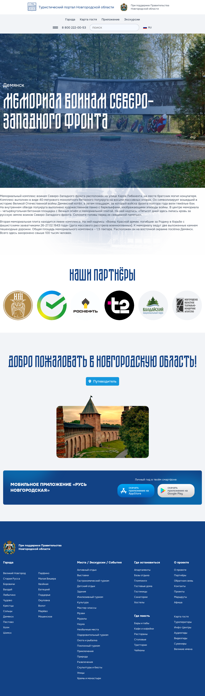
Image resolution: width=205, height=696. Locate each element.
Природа (82, 656)
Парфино (43, 573)
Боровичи (9, 584)
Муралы (82, 618)
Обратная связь (183, 580)
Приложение (111, 19)
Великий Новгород (14, 573)
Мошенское (45, 616)
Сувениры (180, 643)
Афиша (178, 602)
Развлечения (85, 662)
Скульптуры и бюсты (89, 667)
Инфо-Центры (182, 627)
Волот (42, 605)
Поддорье (44, 595)
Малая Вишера (47, 578)
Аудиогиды (180, 633)
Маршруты (180, 597)
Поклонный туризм (88, 645)
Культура (83, 602)
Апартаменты (142, 570)
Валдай (7, 589)
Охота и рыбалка (87, 640)
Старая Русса (11, 578)
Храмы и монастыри (89, 678)
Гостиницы (140, 591)
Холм (6, 627)
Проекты (179, 591)
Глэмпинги (140, 580)
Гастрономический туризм (93, 580)
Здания (81, 591)
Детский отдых (86, 586)
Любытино (9, 595)
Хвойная (43, 584)
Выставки (83, 575)
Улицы (80, 673)
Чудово (7, 600)
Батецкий (44, 589)
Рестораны (141, 634)
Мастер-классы (86, 607)
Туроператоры (183, 622)
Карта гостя (88, 19)
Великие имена (183, 649)
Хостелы (139, 602)
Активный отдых (87, 570)
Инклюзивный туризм (90, 597)
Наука (81, 624)
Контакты (180, 586)
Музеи (81, 613)
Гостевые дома (143, 586)
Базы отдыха (141, 575)
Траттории (140, 645)
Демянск (8, 616)
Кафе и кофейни (144, 628)
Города (70, 19)
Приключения (85, 651)
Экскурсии (132, 19)
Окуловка (44, 600)
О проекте (180, 570)
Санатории (141, 597)
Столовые (140, 639)
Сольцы (7, 611)
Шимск (7, 633)
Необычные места (88, 629)
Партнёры (180, 575)
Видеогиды (180, 638)
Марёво (43, 611)
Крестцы (8, 605)
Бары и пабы (141, 623)
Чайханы (139, 650)
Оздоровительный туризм (92, 635)
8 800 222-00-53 (74, 27)
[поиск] (114, 27)
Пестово (8, 622)
